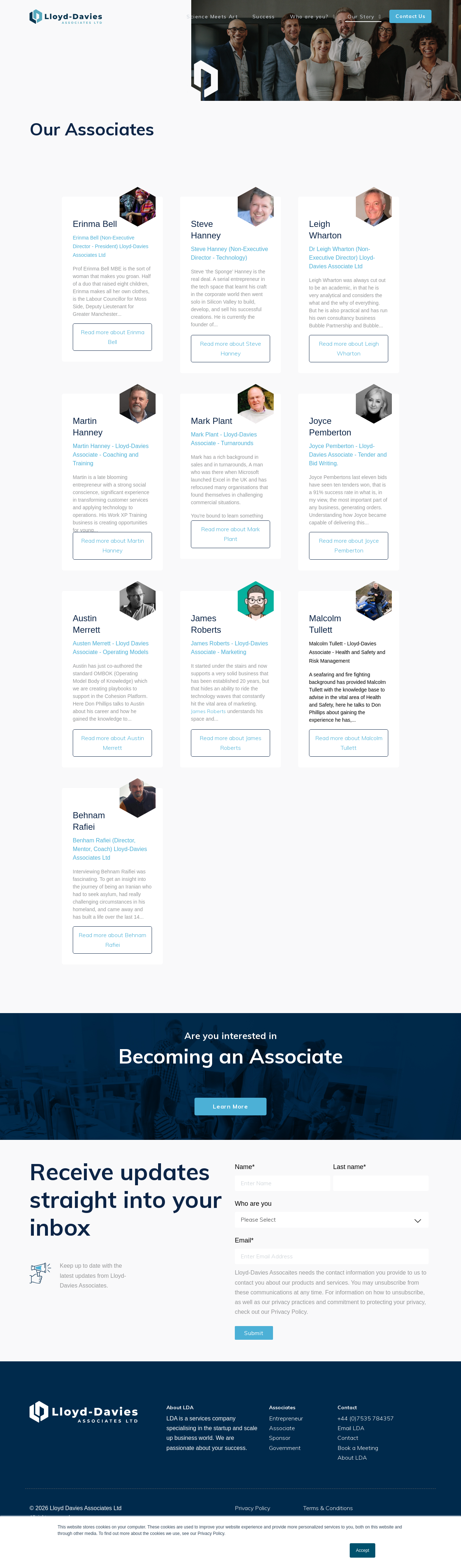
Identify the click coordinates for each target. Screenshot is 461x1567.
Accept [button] (362, 1550)
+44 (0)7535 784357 (365, 1405)
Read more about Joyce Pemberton (349, 540)
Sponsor (279, 1425)
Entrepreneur (286, 1405)
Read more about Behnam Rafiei (112, 928)
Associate (282, 1415)
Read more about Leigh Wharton (349, 347)
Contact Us (410, 16)
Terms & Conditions (328, 1495)
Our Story (364, 16)
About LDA (352, 1444)
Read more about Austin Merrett (112, 734)
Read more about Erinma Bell (112, 335)
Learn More (230, 1093)
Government (285, 1434)
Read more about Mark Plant (230, 529)
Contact (347, 1425)
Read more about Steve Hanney (230, 347)
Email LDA (350, 1415)
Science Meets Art (229, 16)
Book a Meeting (357, 1434)
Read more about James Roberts (230, 734)
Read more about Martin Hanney (112, 540)
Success (276, 16)
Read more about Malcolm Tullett (348, 734)
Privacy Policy (252, 1495)
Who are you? (317, 16)
